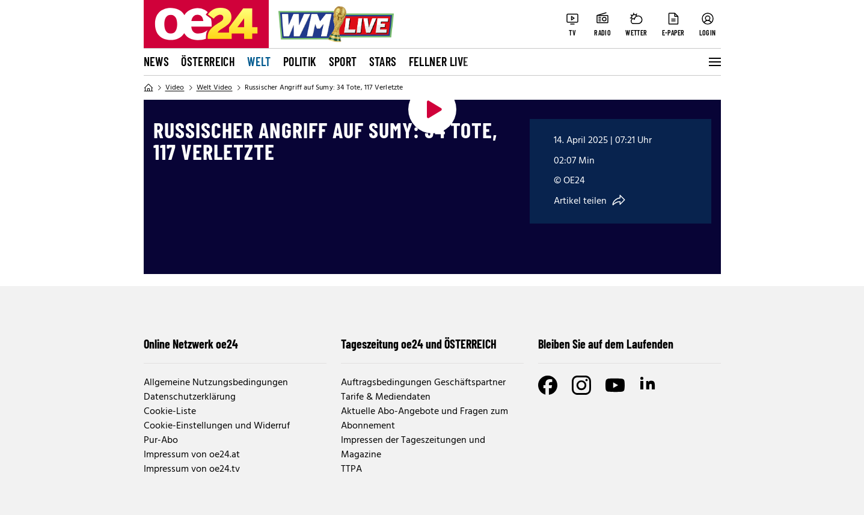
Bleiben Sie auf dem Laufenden (605, 344)
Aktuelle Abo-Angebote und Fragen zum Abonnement (424, 419)
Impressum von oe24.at (192, 455)
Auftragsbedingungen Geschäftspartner (423, 383)
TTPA (351, 469)
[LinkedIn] (648, 385)
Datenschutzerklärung (190, 397)
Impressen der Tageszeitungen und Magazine (413, 448)
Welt (259, 61)
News (157, 61)
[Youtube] (615, 385)
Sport (343, 61)
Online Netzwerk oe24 (191, 344)
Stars (383, 61)
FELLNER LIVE (439, 61)
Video (175, 88)
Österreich (208, 61)
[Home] (148, 88)
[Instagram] (581, 385)
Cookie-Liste (170, 411)
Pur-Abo (161, 440)
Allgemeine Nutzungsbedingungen (216, 383)
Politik (300, 61)
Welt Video (215, 88)
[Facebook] (547, 385)
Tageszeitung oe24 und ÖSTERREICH (419, 344)
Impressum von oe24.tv (192, 469)
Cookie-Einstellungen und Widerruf (217, 426)
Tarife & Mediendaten (385, 397)
